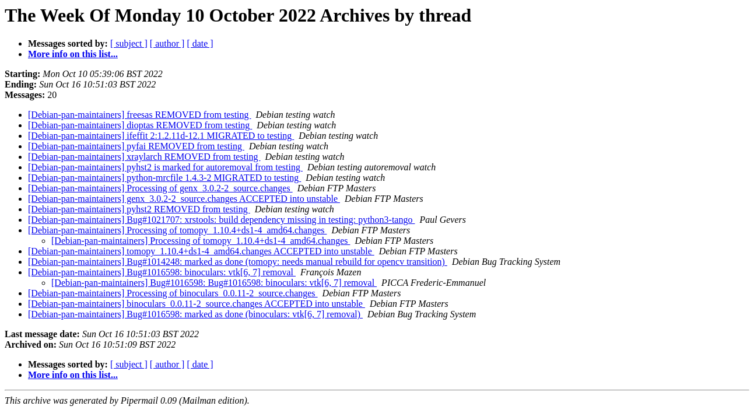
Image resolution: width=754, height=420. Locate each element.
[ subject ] (129, 43)
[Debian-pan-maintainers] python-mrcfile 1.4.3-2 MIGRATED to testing (164, 178)
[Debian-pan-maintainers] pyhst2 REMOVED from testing (139, 209)
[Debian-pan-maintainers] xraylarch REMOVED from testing (144, 157)
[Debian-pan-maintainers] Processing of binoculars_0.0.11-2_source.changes (173, 293)
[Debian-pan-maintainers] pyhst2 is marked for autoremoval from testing (165, 167)
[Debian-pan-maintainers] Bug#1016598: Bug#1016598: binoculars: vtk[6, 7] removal (214, 283)
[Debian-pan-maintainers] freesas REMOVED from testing (139, 115)
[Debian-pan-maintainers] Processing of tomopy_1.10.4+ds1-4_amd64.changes (177, 230)
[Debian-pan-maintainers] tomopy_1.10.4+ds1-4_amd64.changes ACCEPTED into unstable (201, 251)
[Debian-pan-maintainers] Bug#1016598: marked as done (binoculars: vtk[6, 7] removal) (195, 314)
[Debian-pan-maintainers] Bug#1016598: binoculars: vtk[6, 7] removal (162, 272)
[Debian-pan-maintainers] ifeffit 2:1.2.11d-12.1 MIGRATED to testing (161, 136)
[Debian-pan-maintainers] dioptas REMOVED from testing (140, 125)
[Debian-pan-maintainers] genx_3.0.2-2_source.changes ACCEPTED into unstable (184, 199)
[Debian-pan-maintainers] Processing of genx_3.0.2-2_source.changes (160, 188)
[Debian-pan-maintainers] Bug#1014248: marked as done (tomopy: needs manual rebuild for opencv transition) (237, 262)
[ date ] (200, 43)
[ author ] (167, 43)
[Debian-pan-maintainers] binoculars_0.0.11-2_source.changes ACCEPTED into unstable (196, 304)
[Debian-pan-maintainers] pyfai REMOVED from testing (136, 146)
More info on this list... (73, 54)
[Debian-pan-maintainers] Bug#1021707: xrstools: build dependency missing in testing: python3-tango (221, 220)
